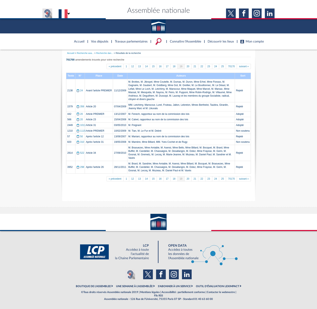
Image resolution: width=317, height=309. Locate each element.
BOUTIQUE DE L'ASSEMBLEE (93, 286)
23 (208, 66)
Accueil (70, 53)
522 (80, 152)
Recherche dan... (104, 53)
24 (215, 66)
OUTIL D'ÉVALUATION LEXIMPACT (217, 286)
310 (80, 142)
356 (80, 106)
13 (139, 66)
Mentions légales (150, 292)
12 (132, 66)
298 (80, 167)
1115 (81, 130)
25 (222, 66)
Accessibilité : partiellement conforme (183, 292)
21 (194, 66)
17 (167, 66)
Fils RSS (158, 295)
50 (79, 136)
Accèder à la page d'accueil (78, 39)
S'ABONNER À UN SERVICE (174, 286)
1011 (81, 125)
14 (146, 66)
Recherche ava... (85, 53)
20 (188, 66)
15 (153, 66)
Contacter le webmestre (221, 292)
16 (160, 66)
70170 (231, 66)
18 (174, 66)
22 (201, 66)
